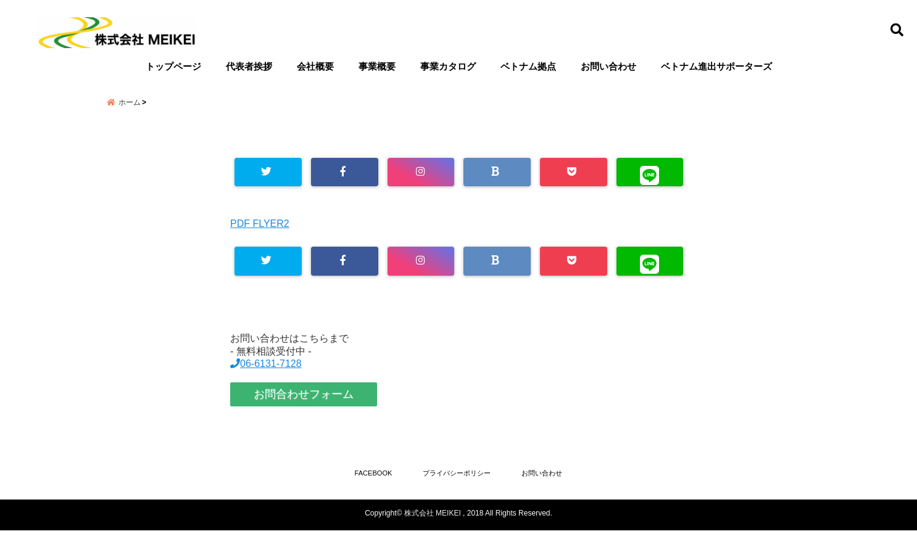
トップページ (173, 66)
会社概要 (315, 66)
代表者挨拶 (249, 66)
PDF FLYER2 (259, 237)
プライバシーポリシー (457, 488)
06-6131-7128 (266, 378)
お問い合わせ (608, 66)
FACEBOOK (363, 488)
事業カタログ (448, 66)
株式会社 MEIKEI (432, 529)
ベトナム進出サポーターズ (716, 66)
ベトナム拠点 (528, 66)
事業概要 (377, 66)
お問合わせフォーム (304, 409)
